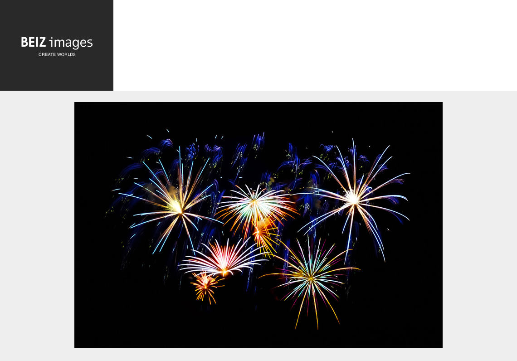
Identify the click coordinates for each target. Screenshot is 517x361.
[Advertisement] (315, 47)
